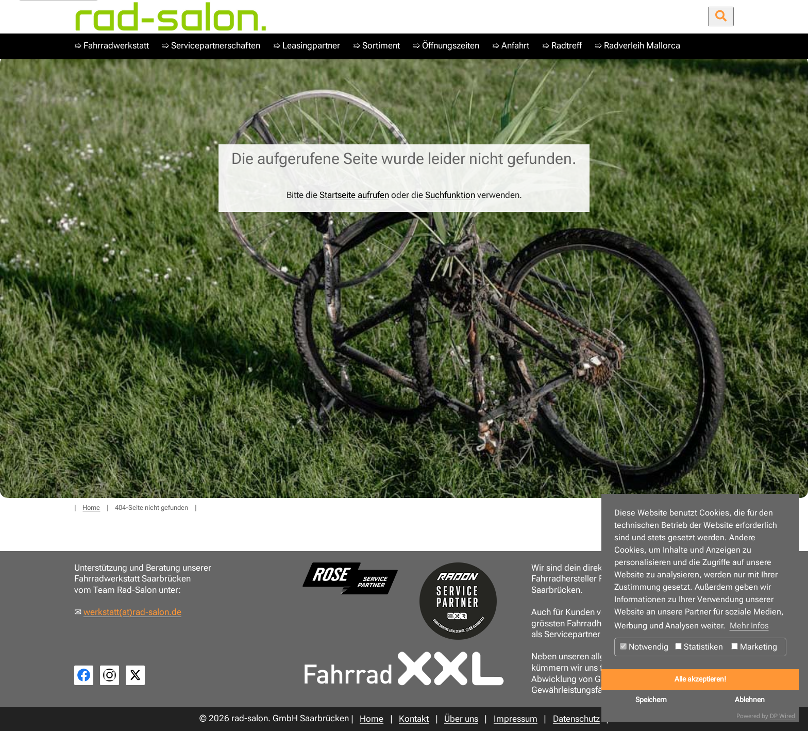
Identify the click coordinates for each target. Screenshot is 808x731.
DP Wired (782, 716)
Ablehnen (750, 699)
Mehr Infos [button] (749, 625)
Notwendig (644, 647)
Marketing (754, 647)
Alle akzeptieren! (700, 679)
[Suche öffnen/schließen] (721, 16)
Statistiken (699, 647)
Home (91, 507)
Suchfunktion (450, 195)
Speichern (651, 699)
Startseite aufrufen (354, 195)
